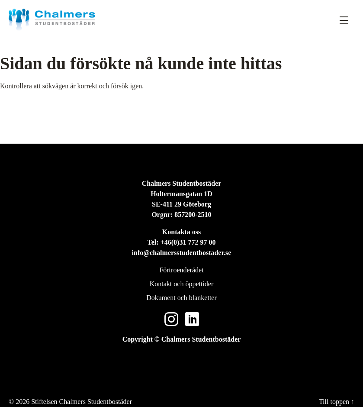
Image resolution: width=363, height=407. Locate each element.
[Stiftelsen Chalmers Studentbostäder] (52, 20)
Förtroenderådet (181, 270)
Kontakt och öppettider (182, 283)
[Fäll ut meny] (344, 20)
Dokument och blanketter (181, 297)
